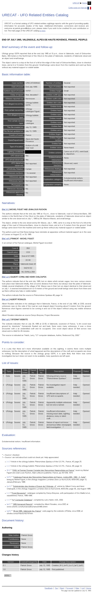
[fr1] (8, 470)
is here (42, 31)
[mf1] (9, 477)
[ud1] (9, 511)
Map (77, 588)
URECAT (76, 3)
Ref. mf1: (6, 239)
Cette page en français (79, 8)
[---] (8, 462)
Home (84, 3)
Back (62, 588)
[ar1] (8, 504)
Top (56, 588)
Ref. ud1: (6, 320)
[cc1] (9, 486)
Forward (69, 588)
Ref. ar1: (5, 300)
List (82, 588)
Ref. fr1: (5, 210)
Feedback (49, 588)
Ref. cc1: (6, 277)
